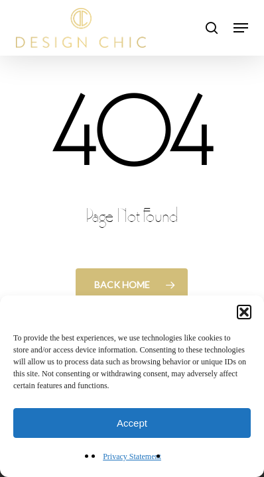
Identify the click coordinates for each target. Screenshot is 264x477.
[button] (244, 312)
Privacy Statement (132, 456)
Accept (132, 423)
